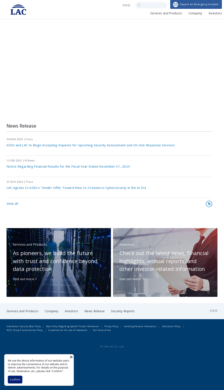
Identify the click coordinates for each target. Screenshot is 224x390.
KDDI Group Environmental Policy (25, 330)
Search (139, 5)
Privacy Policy (111, 326)
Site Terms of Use (102, 330)
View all (12, 203)
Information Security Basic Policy (24, 326)
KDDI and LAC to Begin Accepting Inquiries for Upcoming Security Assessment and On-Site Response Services (91, 145)
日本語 (126, 5)
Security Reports (123, 311)
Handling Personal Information (140, 326)
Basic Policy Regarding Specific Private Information (72, 326)
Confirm (15, 379)
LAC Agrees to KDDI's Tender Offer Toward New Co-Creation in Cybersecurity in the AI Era (76, 188)
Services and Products (166, 13)
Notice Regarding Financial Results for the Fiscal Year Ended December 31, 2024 (68, 166)
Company (195, 13)
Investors (215, 13)
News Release (94, 311)
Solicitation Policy (171, 326)
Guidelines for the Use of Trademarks (67, 330)
